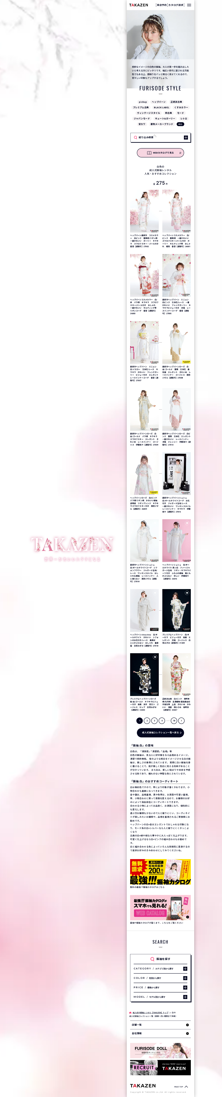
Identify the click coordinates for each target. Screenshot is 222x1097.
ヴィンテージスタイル (148, 113)
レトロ (183, 118)
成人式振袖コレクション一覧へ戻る (160, 732)
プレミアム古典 (141, 107)
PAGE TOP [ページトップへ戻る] (178, 1087)
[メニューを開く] (189, 5)
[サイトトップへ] (142, 1085)
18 (174, 720)
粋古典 (168, 113)
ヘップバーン (159, 102)
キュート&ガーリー (165, 118)
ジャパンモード (142, 118)
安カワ (142, 124)
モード (180, 113)
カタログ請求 (175, 5)
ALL (180, 124)
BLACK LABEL (161, 107)
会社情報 (137, 1033)
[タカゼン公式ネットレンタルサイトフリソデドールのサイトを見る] (160, 1050)
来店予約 (162, 5)
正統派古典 (176, 102)
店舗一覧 (137, 1024)
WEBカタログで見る (160, 153)
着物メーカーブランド (162, 124)
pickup (143, 102)
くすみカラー (181, 107)
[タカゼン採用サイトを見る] (160, 1067)
